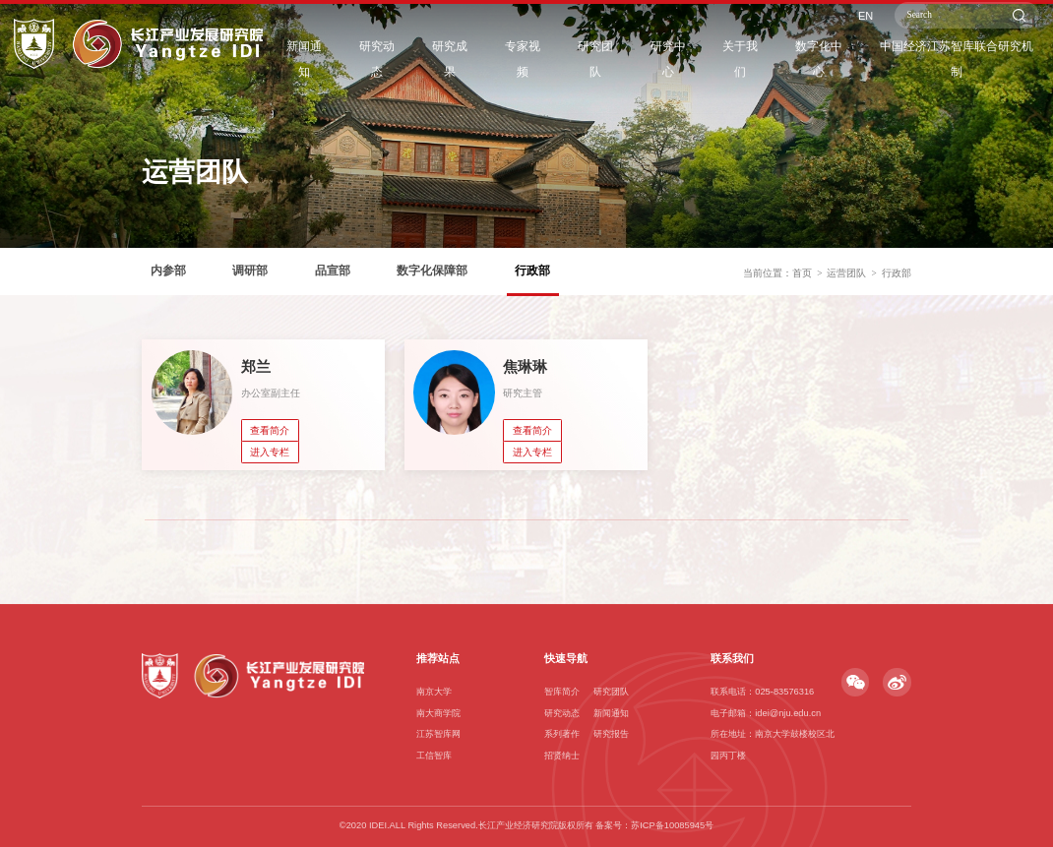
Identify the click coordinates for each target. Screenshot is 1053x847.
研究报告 (611, 734)
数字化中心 (835, 60)
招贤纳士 (562, 755)
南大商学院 (438, 713)
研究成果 (485, 60)
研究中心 (691, 60)
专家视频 (554, 60)
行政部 (896, 295)
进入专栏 (269, 452)
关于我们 (760, 60)
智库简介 (562, 691)
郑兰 (256, 367)
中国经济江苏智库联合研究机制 (963, 60)
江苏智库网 (438, 734)
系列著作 (562, 734)
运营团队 (846, 295)
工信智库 (434, 755)
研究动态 (416, 60)
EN (872, 29)
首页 (802, 295)
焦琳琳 (525, 367)
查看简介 (269, 430)
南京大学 (434, 691)
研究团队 (623, 60)
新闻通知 (347, 60)
